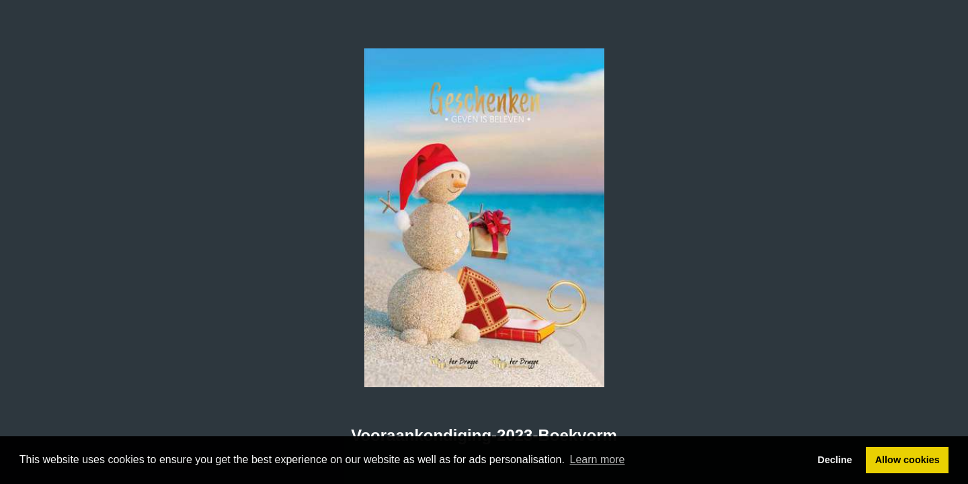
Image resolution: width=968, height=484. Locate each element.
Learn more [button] (597, 459)
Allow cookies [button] (907, 459)
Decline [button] (834, 459)
